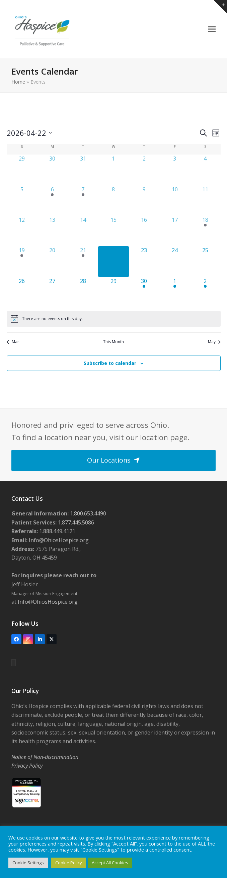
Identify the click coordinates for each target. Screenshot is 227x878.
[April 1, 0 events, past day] (113, 170)
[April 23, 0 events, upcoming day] (144, 261)
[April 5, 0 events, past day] (22, 200)
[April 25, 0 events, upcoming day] (205, 261)
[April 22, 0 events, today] (113, 261)
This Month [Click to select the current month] (113, 342)
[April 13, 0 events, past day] (52, 231)
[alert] (114, 319)
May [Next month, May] (214, 342)
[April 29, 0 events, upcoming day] (113, 292)
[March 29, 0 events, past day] (22, 170)
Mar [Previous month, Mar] (13, 342)
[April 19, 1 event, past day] (22, 261)
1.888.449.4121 (56, 531)
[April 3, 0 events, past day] (174, 170)
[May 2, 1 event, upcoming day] (205, 292)
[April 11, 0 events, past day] (205, 200)
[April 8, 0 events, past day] (113, 200)
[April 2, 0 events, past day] (144, 170)
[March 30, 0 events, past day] (52, 170)
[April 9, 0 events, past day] (144, 200)
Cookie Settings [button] (28, 863)
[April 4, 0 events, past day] (205, 170)
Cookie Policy (68, 863)
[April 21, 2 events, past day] (83, 261)
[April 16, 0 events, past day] (144, 231)
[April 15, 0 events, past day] (113, 231)
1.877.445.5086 (75, 522)
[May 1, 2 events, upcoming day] (174, 292)
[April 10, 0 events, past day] (174, 200)
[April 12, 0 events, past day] (22, 231)
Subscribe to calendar (110, 363)
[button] (212, 29)
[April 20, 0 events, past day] (52, 261)
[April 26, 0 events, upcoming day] (22, 292)
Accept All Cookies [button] (110, 863)
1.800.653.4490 (87, 513)
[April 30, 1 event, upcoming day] (144, 292)
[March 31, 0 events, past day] (83, 170)
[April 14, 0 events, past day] (83, 231)
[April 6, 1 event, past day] (52, 200)
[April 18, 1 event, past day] (205, 231)
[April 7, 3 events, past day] (83, 200)
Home (18, 81)
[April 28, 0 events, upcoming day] (83, 292)
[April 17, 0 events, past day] (174, 231)
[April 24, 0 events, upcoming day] (174, 261)
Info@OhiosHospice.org (58, 540)
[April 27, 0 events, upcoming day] (52, 292)
